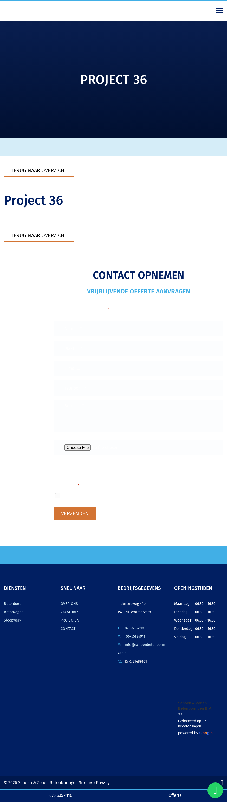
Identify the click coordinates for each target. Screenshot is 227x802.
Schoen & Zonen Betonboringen (48, 782)
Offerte (170, 795)
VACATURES (70, 612)
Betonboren (13, 604)
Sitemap (87, 782)
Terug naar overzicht (39, 170)
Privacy (103, 782)
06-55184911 (135, 636)
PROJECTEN (70, 620)
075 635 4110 (56, 795)
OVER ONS (69, 604)
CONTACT (68, 628)
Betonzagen (13, 612)
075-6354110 (134, 628)
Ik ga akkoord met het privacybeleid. (107, 496)
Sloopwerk (12, 620)
